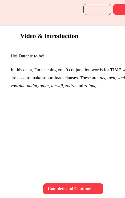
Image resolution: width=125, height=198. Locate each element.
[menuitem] (23, 12)
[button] (6, 12)
